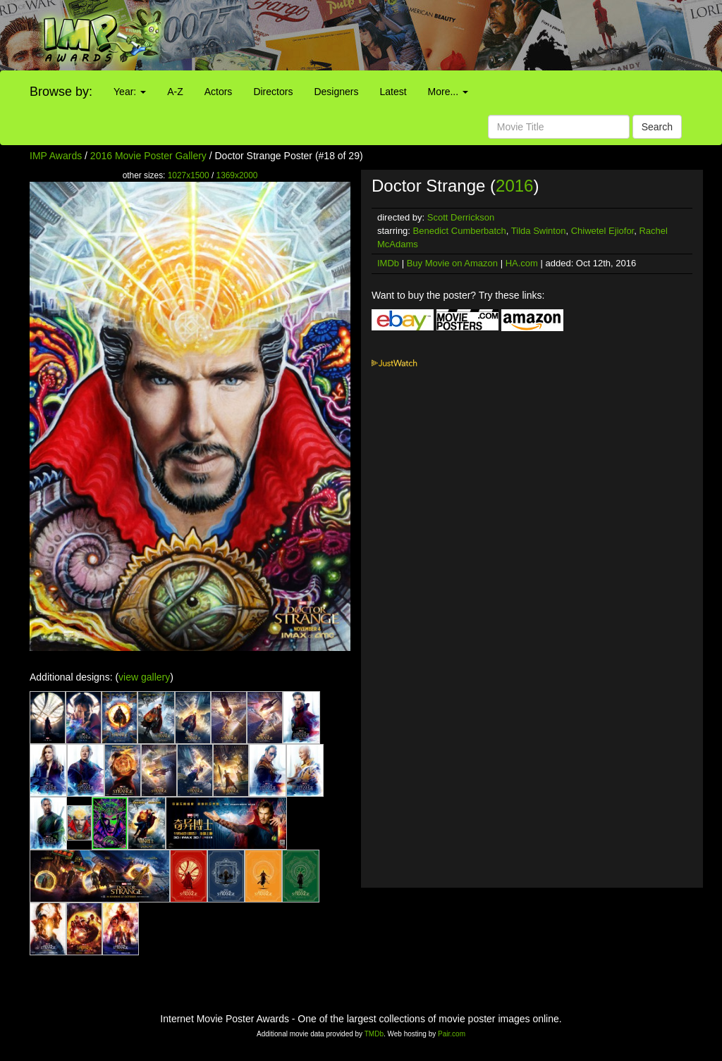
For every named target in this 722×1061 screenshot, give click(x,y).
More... (448, 91)
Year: (130, 91)
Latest (392, 91)
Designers (336, 91)
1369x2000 (237, 175)
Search (657, 126)
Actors (218, 91)
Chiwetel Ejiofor (603, 230)
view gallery (144, 677)
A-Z (175, 91)
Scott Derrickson (460, 217)
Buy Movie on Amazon (452, 263)
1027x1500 (188, 175)
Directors (273, 91)
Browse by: (61, 92)
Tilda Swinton (538, 230)
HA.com (522, 263)
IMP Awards (56, 155)
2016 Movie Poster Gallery (148, 155)
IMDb (388, 263)
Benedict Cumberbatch (459, 230)
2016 (514, 185)
